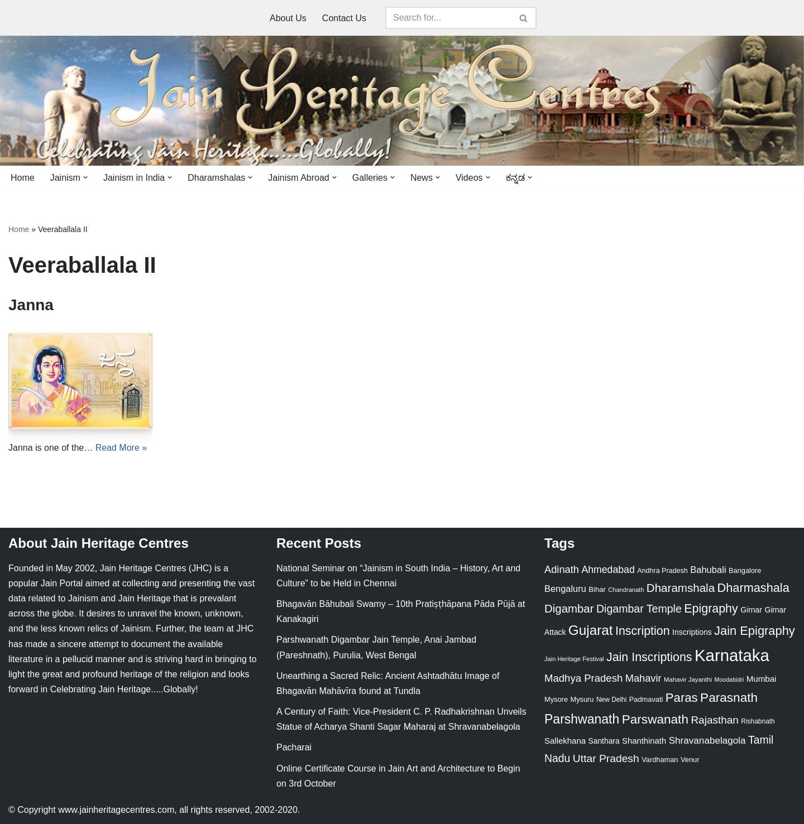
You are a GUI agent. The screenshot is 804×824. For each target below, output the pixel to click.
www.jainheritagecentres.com (116, 810)
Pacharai (294, 747)
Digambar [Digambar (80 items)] (569, 609)
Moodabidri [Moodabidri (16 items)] (729, 679)
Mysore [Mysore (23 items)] (556, 699)
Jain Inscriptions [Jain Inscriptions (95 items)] (649, 657)
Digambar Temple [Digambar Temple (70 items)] (639, 609)
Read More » (121, 447)
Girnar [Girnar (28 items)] (751, 609)
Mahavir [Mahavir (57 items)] (643, 678)
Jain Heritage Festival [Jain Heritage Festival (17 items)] (574, 659)
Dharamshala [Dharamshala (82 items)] (681, 587)
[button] (85, 177)
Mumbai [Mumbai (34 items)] (761, 678)
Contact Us (344, 18)
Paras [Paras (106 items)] (682, 698)
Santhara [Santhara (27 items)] (604, 740)
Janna (31, 305)
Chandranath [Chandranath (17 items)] (626, 589)
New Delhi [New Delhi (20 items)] (611, 699)
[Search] (448, 18)
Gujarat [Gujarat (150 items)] (590, 630)
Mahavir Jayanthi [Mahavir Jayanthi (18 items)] (688, 679)
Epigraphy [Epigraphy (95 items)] (711, 608)
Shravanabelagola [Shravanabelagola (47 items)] (707, 740)
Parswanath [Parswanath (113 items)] (655, 719)
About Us (288, 18)
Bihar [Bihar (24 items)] (597, 589)
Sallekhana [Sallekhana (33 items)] (565, 740)
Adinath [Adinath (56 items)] (561, 569)
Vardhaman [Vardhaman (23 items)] (660, 759)
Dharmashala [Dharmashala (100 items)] (753, 588)
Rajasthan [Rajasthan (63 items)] (715, 720)
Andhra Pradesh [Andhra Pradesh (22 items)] (662, 571)
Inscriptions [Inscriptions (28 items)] (692, 632)
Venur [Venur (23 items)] (690, 759)
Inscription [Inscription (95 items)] (642, 631)
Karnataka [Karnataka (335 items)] (732, 655)
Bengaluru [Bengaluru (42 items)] (565, 589)
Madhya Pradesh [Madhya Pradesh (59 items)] (583, 678)
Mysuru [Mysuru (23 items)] (582, 699)
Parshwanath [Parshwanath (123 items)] (581, 719)
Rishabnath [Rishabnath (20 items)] (757, 721)
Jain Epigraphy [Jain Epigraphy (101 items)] (754, 631)
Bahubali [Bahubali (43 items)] (708, 570)
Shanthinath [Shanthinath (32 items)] (644, 740)
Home (23, 177)
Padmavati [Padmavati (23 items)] (646, 699)
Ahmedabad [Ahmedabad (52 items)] (607, 569)
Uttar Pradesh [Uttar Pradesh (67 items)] (606, 758)
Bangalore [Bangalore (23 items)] (745, 570)
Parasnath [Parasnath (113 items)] (729, 698)
